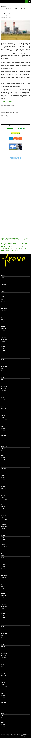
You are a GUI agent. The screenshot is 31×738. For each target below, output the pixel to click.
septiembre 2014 (4, 579)
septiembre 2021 (4, 392)
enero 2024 (3, 330)
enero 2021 (3, 410)
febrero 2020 (3, 435)
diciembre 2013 (4, 599)
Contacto (2, 291)
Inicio (1, 270)
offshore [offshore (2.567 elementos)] (3, 246)
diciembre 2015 (4, 546)
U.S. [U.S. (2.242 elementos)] (13, 248)
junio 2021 (3, 399)
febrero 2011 (3, 675)
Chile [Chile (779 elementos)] (6, 239)
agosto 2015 (3, 555)
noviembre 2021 (4, 388)
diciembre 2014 (4, 573)
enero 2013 (3, 624)
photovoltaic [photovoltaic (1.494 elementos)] (8, 246)
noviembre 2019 (4, 441)
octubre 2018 (3, 470)
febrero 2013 (3, 622)
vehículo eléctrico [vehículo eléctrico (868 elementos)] (19, 248)
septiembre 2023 (4, 339)
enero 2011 (3, 677)
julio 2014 (3, 584)
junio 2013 (3, 613)
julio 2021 (3, 397)
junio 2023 (3, 346)
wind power (12, 105)
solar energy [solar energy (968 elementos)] (23, 246)
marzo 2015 (3, 566)
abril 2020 (3, 430)
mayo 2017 (3, 508)
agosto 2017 (3, 501)
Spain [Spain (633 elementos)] (6, 248)
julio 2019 (3, 450)
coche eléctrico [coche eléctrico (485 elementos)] (12, 239)
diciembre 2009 (4, 706)
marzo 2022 (3, 379)
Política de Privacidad (22, 735)
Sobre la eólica (3, 275)
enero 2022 (3, 384)
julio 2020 (3, 424)
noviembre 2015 (4, 548)
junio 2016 (3, 533)
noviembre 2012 (4, 628)
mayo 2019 (3, 455)
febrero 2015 (3, 568)
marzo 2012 (3, 646)
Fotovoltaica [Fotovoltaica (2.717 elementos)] (4, 245)
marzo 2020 (3, 432)
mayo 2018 (3, 481)
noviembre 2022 (4, 361)
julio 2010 (3, 691)
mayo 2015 (3, 562)
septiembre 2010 (4, 686)
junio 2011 (3, 666)
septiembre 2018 (4, 473)
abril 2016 (3, 537)
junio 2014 (3, 586)
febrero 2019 (3, 461)
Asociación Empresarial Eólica (11, 734)
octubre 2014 (3, 577)
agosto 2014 (3, 582)
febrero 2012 (3, 648)
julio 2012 (3, 637)
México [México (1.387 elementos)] (24, 245)
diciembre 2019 (4, 439)
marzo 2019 (3, 459)
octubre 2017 (3, 497)
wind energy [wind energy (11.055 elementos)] (5, 250)
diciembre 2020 (4, 412)
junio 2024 (3, 319)
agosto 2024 (3, 315)
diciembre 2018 (4, 466)
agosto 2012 (3, 635)
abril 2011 (3, 671)
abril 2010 (3, 697)
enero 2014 (3, 597)
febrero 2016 (3, 542)
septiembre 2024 (4, 312)
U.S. (2, 105)
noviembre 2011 (4, 655)
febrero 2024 (3, 328)
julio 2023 (3, 343)
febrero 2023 (3, 355)
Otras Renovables (4, 6)
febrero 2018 (3, 488)
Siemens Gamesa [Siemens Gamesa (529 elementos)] (18, 246)
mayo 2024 (3, 321)
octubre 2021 (3, 390)
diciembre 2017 (4, 493)
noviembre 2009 (4, 708)
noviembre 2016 (4, 521)
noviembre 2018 (4, 468)
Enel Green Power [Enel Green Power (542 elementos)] (11, 241)
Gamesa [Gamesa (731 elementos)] (8, 245)
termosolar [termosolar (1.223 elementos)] (9, 248)
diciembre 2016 (4, 519)
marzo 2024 (3, 326)
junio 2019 (3, 453)
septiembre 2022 (4, 366)
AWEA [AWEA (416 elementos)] (27, 238)
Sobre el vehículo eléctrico (5, 282)
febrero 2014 (3, 595)
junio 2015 (3, 559)
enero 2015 (3, 570)
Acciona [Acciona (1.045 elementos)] (2, 238)
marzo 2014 (3, 593)
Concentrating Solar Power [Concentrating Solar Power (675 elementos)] (19, 239)
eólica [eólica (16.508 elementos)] (21, 243)
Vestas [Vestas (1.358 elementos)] (24, 248)
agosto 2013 (3, 608)
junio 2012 (3, 639)
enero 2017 (3, 517)
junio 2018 (3, 479)
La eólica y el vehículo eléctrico (7, 286)
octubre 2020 (3, 417)
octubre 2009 (3, 711)
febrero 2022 (3, 381)
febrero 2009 (3, 728)
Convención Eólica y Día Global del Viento (10, 735)
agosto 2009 (3, 715)
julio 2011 (3, 664)
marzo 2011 (3, 673)
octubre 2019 (3, 444)
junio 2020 (3, 426)
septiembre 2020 (4, 419)
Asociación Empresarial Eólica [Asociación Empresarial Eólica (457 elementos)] (21, 238)
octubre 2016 (3, 524)
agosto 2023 (3, 341)
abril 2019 (3, 457)
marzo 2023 (3, 352)
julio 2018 (3, 477)
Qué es (3, 277)
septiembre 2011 (4, 659)
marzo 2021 (3, 406)
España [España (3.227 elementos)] (15, 243)
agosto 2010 (3, 688)
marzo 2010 (3, 699)
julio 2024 (3, 317)
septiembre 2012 (4, 633)
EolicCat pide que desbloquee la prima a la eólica (15, 111)
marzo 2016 (3, 539)
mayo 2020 (3, 428)
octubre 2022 (3, 364)
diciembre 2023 (4, 332)
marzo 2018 (3, 486)
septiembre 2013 (4, 606)
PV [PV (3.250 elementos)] (12, 246)
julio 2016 (3, 530)
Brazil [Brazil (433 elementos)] (4, 239)
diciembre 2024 (4, 306)
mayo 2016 (3, 535)
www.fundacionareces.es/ (6, 101)
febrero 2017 (3, 515)
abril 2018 (3, 484)
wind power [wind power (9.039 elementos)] (14, 250)
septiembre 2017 (4, 499)
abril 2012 (3, 644)
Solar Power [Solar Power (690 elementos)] (3, 248)
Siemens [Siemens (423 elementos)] (14, 246)
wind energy (6, 105)
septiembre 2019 (4, 446)
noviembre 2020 (4, 415)
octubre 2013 (3, 604)
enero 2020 (3, 437)
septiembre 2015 (4, 553)
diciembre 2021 (4, 386)
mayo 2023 (3, 348)
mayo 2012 (3, 642)
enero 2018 (3, 490)
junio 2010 (3, 693)
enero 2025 (3, 303)
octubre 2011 (3, 657)
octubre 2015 (3, 550)
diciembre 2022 (4, 359)
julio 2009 (3, 717)
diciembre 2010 (4, 679)
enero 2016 (3, 544)
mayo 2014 (3, 588)
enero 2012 (3, 651)
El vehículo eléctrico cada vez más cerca (15, 116)
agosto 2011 (3, 662)
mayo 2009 (3, 722)
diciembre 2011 (4, 653)
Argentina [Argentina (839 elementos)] (15, 238)
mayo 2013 (3, 615)
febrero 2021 (3, 408)
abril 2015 (3, 564)
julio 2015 (3, 557)
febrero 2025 (3, 301)
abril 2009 (3, 724)
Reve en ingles (3, 734)
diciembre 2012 (4, 626)
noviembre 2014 (4, 575)
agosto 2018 (3, 475)
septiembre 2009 (4, 713)
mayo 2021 (3, 401)
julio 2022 (3, 370)
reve (10, 17)
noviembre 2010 (4, 682)
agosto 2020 (3, 421)
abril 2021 (3, 404)
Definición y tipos (5, 284)
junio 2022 (3, 372)
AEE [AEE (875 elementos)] (5, 238)
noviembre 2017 (4, 495)
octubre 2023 (3, 337)
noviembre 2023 (4, 335)
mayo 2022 (3, 375)
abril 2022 (3, 377)
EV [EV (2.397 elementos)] (18, 243)
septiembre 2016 (4, 526)
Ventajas (3, 279)
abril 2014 (3, 590)
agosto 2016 (3, 528)
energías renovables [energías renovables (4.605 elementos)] (7, 243)
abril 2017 (3, 510)
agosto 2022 (3, 368)
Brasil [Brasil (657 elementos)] (2, 239)
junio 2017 (3, 506)
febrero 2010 (3, 702)
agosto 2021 (3, 395)
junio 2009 (3, 720)
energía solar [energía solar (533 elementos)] (17, 241)
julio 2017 (3, 504)
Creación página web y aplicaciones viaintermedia (24, 736)
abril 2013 (3, 617)
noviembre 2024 (4, 308)
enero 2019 (3, 464)
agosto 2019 (3, 448)
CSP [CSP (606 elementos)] (25, 239)
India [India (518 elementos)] (15, 245)
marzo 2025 (3, 299)
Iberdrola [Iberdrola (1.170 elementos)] (13, 245)
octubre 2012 (3, 631)
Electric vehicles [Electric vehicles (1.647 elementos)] (4, 241)
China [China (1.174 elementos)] (8, 239)
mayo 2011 (3, 668)
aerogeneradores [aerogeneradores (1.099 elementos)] (9, 238)
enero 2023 (3, 357)
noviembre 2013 (4, 602)
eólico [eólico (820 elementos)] (25, 243)
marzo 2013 (3, 619)
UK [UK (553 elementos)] (14, 248)
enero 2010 (3, 704)
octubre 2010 (3, 684)
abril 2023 (3, 350)
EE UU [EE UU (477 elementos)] (27, 239)
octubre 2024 (3, 310)
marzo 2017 (3, 513)
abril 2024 (3, 323)
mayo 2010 (3, 695)
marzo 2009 (3, 726)
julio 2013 (3, 610)
